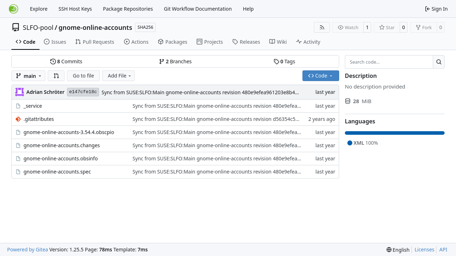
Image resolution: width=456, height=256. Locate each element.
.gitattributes (39, 119)
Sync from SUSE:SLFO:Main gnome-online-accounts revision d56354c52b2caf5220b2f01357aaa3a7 (247, 119)
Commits (66, 61)
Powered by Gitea (27, 249)
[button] (56, 75)
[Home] (14, 8)
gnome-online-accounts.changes (62, 145)
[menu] (398, 249)
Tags (284, 61)
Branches (175, 61)
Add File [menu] (120, 75)
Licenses (425, 249)
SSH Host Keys (75, 8)
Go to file (83, 75)
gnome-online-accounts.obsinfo (61, 158)
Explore (38, 8)
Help (248, 8)
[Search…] (439, 62)
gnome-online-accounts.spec (57, 171)
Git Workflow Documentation (198, 8)
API (443, 249)
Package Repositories (128, 8)
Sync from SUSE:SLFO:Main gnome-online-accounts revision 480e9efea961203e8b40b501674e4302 (217, 92)
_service (33, 105)
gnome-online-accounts (95, 27)
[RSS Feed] (322, 27)
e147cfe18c (83, 92)
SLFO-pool (38, 27)
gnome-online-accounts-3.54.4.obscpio (69, 132)
